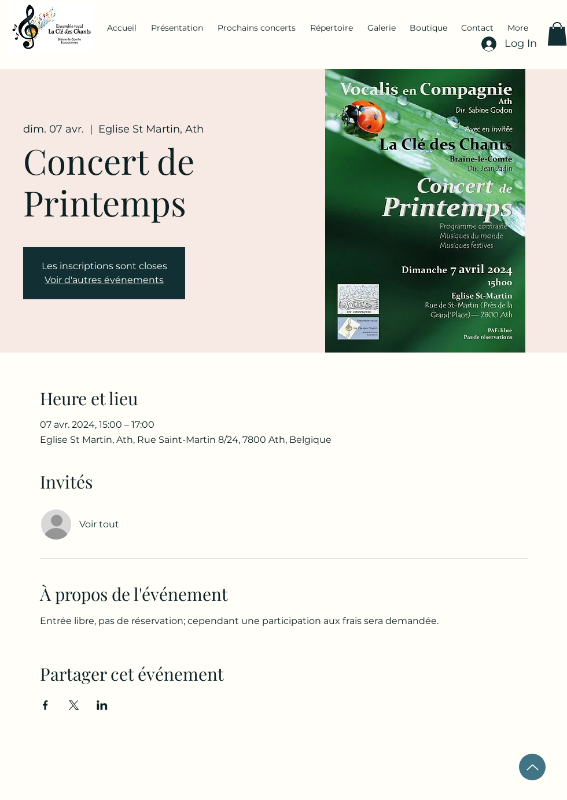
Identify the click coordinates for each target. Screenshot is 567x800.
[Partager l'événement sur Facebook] (45, 705)
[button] (557, 34)
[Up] (532, 767)
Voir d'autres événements (104, 279)
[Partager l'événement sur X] (73, 705)
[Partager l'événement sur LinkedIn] (102, 705)
